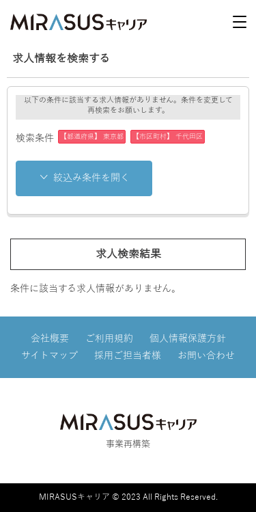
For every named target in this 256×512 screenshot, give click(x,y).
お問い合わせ (206, 356)
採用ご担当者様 (127, 356)
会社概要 (50, 339)
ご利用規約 (109, 339)
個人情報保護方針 (188, 339)
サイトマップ (49, 356)
